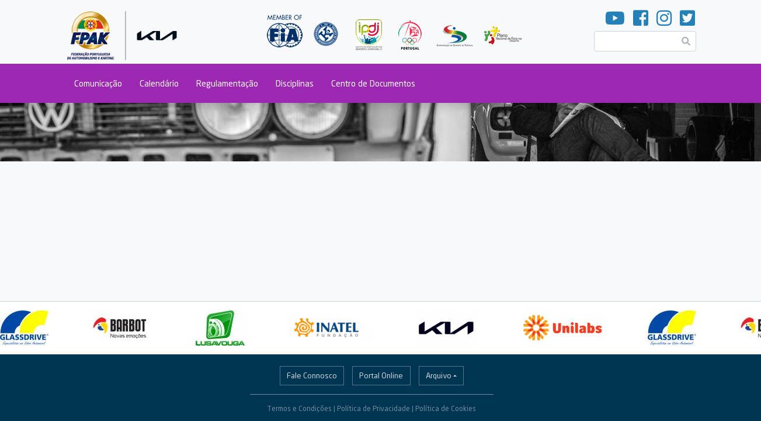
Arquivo (438, 375)
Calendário (159, 83)
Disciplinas (295, 83)
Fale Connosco (312, 375)
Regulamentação (227, 83)
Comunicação (98, 83)
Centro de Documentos (373, 83)
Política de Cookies (445, 408)
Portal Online (381, 375)
